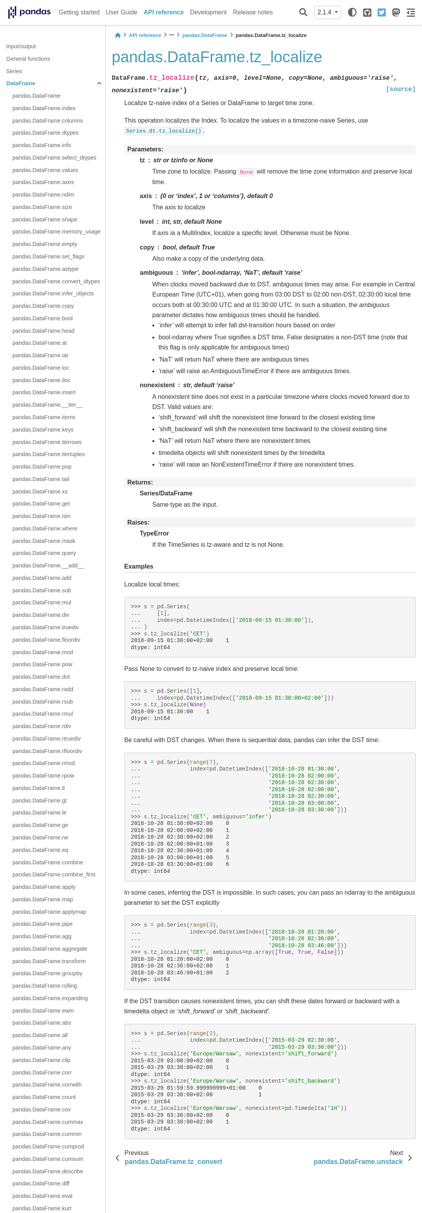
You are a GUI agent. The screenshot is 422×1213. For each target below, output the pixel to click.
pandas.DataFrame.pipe (42, 924)
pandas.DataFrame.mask (44, 541)
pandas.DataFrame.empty (44, 244)
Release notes (253, 12)
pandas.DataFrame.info (41, 145)
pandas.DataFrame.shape (44, 219)
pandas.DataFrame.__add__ (48, 565)
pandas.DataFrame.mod (42, 652)
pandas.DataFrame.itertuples (48, 454)
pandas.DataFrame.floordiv (46, 640)
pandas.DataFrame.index (44, 108)
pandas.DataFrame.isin (41, 516)
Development (208, 12)
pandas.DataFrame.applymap (49, 912)
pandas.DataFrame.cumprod (48, 1146)
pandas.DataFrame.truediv (45, 627)
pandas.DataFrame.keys (43, 430)
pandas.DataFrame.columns (47, 121)
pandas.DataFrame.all (40, 1035)
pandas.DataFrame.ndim (43, 194)
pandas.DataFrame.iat (40, 355)
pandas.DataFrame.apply (44, 887)
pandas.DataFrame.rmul (42, 714)
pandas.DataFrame (36, 96)
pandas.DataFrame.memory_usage (56, 231)
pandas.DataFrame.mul (41, 602)
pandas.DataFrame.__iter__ (47, 405)
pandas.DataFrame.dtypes (45, 133)
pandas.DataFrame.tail (40, 479)
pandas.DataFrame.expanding (50, 998)
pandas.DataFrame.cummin (47, 1134)
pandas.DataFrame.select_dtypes (54, 157)
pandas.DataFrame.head (43, 331)
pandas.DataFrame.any (41, 1047)
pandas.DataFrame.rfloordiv (47, 751)
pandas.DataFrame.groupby (47, 973)
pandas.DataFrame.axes (43, 182)
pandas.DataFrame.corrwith (47, 1084)
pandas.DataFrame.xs (40, 491)
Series (14, 71)
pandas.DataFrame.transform (49, 961)
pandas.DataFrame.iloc (41, 380)
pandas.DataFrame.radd (42, 689)
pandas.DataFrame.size (42, 207)
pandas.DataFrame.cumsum (47, 1159)
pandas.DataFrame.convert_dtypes (56, 281)
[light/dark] (352, 12)
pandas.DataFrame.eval (42, 1196)
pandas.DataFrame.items (44, 417)
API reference (164, 12)
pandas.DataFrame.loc (40, 368)
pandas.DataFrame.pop (41, 466)
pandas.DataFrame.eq (40, 850)
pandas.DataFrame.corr (42, 1072)
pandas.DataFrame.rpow (43, 775)
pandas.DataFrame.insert (44, 392)
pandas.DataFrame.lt (38, 788)
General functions (28, 59)
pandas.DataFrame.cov (41, 1109)
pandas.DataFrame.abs (41, 1023)
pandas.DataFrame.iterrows (47, 442)
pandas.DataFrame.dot (41, 677)
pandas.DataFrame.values (45, 170)
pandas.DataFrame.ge (40, 825)
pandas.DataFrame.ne (40, 837)
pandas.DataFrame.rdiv (41, 726)
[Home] (117, 35)
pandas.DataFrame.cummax (47, 1122)
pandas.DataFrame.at (39, 343)
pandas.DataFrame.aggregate (49, 949)
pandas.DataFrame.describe (47, 1171)
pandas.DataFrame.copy (43, 306)
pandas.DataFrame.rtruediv (46, 739)
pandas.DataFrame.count (44, 1097)
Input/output (21, 46)
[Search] (303, 12)
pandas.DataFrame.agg (41, 936)
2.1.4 (325, 12)
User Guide (122, 12)
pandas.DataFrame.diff (40, 1183)
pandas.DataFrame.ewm (43, 1011)
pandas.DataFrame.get (41, 503)
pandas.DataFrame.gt (39, 800)
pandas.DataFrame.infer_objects (53, 293)
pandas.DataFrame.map (42, 899)
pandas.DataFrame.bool (42, 318)
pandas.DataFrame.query (44, 553)
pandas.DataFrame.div (40, 615)
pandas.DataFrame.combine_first (53, 874)
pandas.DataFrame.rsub (42, 702)
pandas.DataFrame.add (41, 578)
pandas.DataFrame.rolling (44, 986)
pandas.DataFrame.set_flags (48, 256)
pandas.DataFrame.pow (42, 664)
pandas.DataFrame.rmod (43, 763)
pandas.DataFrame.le (39, 812)
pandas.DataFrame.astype (45, 269)
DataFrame (20, 83)
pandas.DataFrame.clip (41, 1060)
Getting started (79, 12)
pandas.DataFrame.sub (41, 590)
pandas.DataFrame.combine (47, 862)
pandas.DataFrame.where (44, 528)
